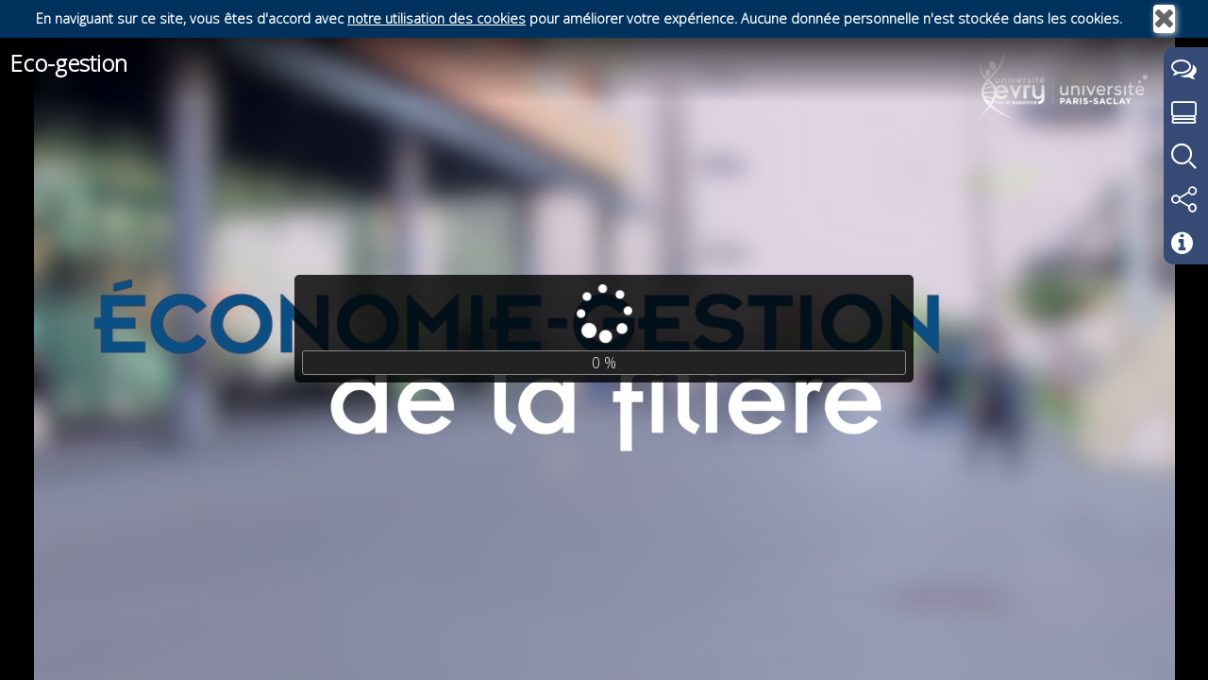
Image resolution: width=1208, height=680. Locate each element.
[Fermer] (1164, 19)
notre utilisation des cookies (436, 18)
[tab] (1186, 70)
